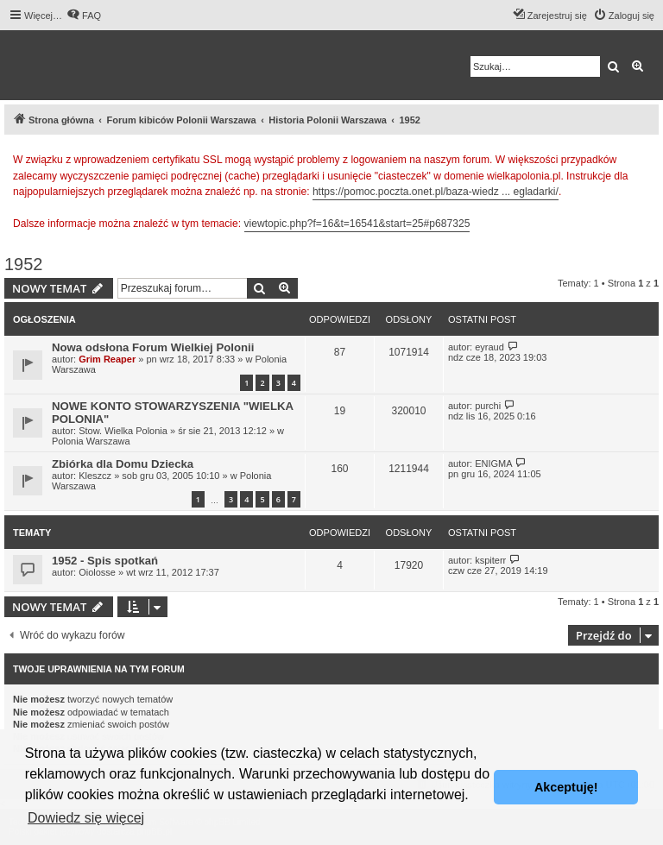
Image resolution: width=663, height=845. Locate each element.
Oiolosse (97, 572)
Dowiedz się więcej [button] (86, 817)
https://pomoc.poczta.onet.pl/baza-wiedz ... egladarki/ (436, 192)
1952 (23, 264)
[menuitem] (83, 15)
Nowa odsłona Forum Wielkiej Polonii (153, 347)
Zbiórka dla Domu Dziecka (122, 463)
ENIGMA (493, 463)
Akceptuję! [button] (566, 787)
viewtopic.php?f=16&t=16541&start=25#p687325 (357, 224)
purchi (488, 405)
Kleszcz (95, 475)
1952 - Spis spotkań (105, 560)
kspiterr (490, 560)
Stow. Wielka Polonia (123, 431)
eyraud (489, 347)
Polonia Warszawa (91, 441)
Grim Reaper (107, 359)
